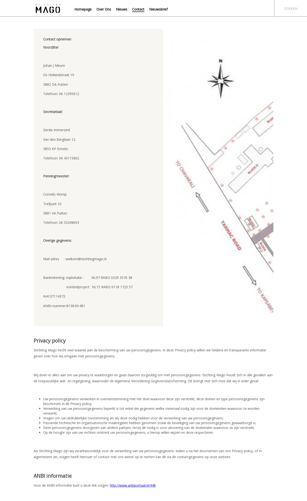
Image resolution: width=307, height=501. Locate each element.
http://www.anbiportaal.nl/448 (133, 485)
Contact (138, 9)
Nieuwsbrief (158, 9)
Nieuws (121, 9)
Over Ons (103, 9)
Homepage (83, 9)
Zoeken (290, 8)
